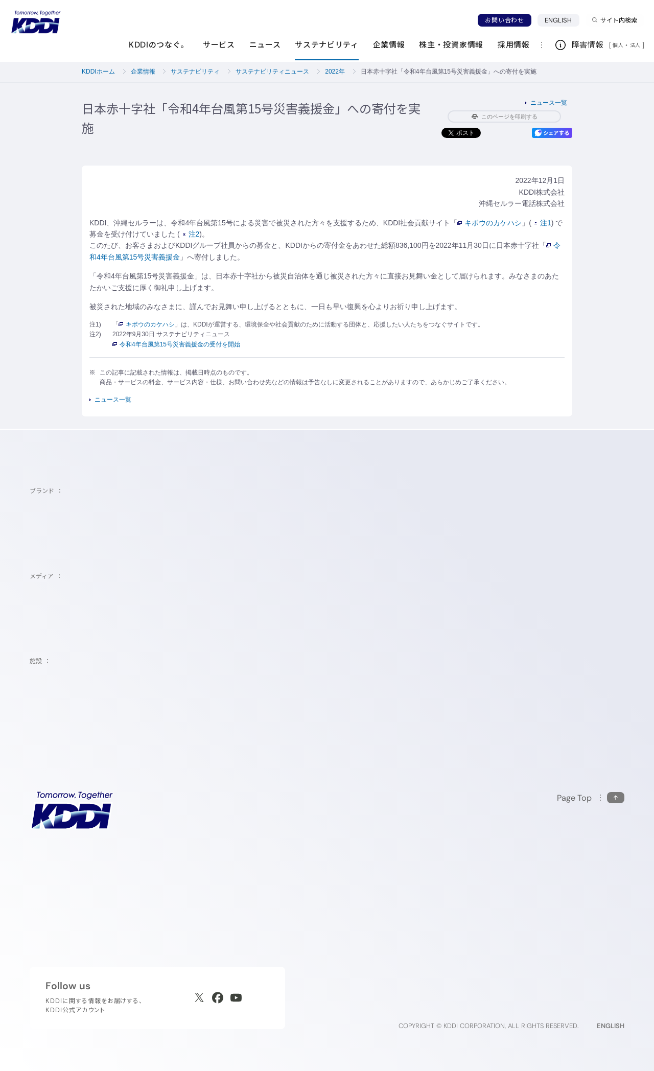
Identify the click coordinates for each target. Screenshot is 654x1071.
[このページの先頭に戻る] (590, 798)
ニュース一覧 (548, 102)
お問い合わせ (504, 20)
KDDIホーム (98, 71)
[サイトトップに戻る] (35, 22)
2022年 (335, 71)
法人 (636, 45)
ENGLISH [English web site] (610, 1025)
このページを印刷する (505, 116)
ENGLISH (558, 20)
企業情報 (143, 71)
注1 (542, 223)
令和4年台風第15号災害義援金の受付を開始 (176, 344)
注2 (191, 234)
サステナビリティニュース (272, 71)
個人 (618, 45)
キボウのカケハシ (489, 223)
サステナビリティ (195, 71)
